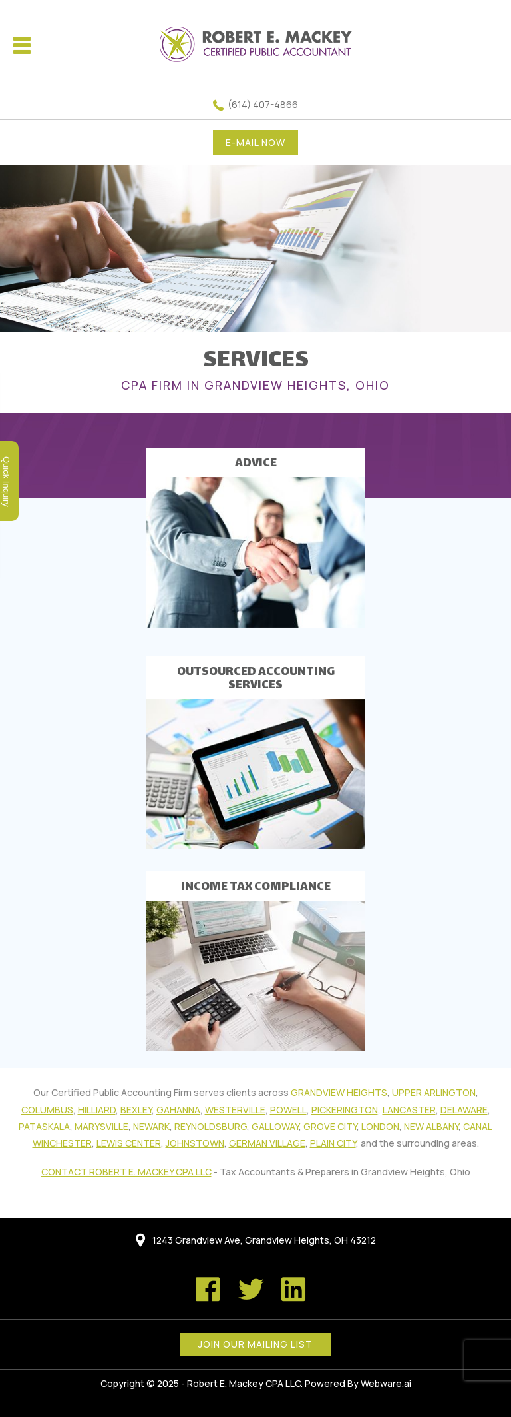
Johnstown (195, 1143)
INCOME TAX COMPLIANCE (256, 887)
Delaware (464, 1109)
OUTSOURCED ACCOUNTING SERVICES (256, 679)
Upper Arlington (434, 1092)
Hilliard (97, 1109)
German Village (267, 1143)
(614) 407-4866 (263, 104)
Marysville (101, 1126)
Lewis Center (128, 1143)
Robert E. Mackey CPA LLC (244, 1383)
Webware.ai (386, 1383)
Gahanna (178, 1109)
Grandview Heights (339, 1092)
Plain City (333, 1143)
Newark (151, 1126)
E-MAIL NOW (255, 142)
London (380, 1126)
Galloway (275, 1126)
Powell (288, 1109)
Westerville (235, 1109)
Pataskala (44, 1126)
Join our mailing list (255, 1344)
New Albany (431, 1126)
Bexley (136, 1109)
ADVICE (256, 463)
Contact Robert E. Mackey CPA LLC (126, 1171)
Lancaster (409, 1109)
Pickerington (344, 1109)
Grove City (330, 1126)
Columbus (47, 1109)
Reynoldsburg (210, 1126)
